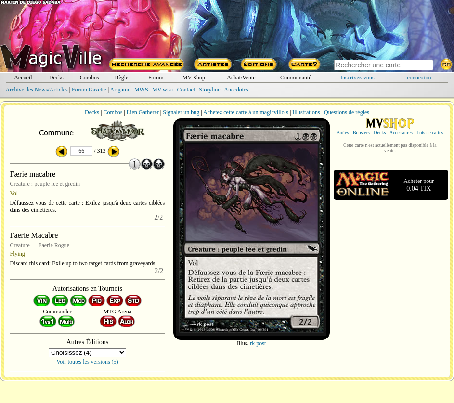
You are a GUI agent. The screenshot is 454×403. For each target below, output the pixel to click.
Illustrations (306, 112)
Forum (156, 77)
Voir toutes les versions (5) (87, 361)
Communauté (295, 77)
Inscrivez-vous (357, 77)
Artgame (120, 89)
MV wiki (162, 89)
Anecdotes (236, 89)
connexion (419, 77)
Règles (122, 77)
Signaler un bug (181, 112)
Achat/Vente (241, 77)
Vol (14, 193)
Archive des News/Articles (36, 89)
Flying (17, 253)
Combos (89, 77)
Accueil (23, 77)
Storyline (210, 89)
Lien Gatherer (143, 112)
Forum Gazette (89, 89)
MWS (141, 89)
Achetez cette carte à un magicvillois (245, 112)
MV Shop (193, 77)
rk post (258, 343)
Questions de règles (346, 112)
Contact (186, 89)
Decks (56, 77)
